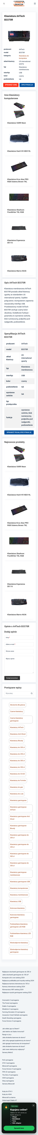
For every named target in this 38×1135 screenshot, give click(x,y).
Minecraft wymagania (9, 1066)
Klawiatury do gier (16, 787)
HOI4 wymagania (8, 1078)
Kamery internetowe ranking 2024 (13, 987)
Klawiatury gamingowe (18, 800)
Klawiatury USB (15, 901)
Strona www (10, 651)
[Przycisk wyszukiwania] (32, 693)
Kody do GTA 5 (7, 1091)
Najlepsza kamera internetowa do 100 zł (15, 984)
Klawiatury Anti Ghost (18, 734)
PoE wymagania (7, 1060)
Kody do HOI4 (7, 1094)
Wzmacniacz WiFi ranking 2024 (12, 989)
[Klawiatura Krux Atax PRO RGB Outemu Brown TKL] (19, 166)
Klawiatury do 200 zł (17, 747)
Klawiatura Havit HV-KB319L (19, 151)
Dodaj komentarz (12, 678)
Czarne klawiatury (16, 711)
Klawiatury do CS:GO (17, 774)
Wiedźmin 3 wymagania (10, 1009)
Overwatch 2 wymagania (10, 1000)
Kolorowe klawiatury (17, 908)
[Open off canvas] (35, 3)
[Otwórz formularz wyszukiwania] (4, 3)
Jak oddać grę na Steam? (10, 1029)
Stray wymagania (8, 1081)
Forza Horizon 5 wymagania (11, 1069)
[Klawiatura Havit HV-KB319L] (19, 138)
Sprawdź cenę (11, 85)
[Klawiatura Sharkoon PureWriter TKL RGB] (19, 197)
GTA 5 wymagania (8, 1063)
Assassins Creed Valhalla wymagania (14, 1015)
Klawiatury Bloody (16, 741)
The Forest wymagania (10, 1003)
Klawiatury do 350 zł (17, 767)
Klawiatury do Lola (16, 794)
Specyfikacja (27, 85)
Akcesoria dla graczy (17, 705)
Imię (8, 637)
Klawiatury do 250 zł (17, 754)
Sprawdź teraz (19, 1128)
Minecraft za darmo (9, 1097)
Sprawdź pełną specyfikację (19, 432)
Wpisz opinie (10, 659)
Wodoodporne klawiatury (19, 943)
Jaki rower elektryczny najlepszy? (13, 1049)
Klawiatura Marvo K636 (16, 271)
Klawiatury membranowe (19, 895)
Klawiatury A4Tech (17, 727)
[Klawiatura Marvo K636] (19, 258)
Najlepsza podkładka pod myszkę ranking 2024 (18, 981)
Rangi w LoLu (6, 1034)
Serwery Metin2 (7, 1052)
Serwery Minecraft (8, 1084)
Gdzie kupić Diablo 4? (9, 1100)
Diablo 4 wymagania (9, 1006)
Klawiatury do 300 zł (17, 761)
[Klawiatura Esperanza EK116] (19, 227)
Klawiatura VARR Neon (16, 123)
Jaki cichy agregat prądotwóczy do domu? (16, 1040)
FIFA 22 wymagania (9, 1072)
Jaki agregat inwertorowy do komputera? (16, 1043)
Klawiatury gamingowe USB (20, 882)
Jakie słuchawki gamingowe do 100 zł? (15, 975)
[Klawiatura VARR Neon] (19, 110)
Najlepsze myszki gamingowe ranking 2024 (17, 992)
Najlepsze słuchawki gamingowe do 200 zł (16, 972)
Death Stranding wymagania (11, 1018)
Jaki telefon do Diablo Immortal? (13, 1032)
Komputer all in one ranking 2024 (13, 978)
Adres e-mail (10, 644)
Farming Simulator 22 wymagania (13, 1012)
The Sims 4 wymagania (10, 1075)
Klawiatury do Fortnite (18, 780)
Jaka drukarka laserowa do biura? (13, 1046)
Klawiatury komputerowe (19, 888)
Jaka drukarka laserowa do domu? (13, 1037)
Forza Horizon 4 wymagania (11, 1021)
